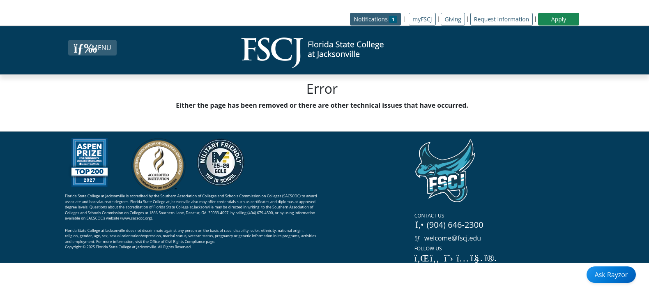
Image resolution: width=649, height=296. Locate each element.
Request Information (501, 19)
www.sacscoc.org (136, 218)
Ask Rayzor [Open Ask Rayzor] (611, 274)
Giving (452, 19)
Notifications (377, 18)
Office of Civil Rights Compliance (177, 241)
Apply (558, 19)
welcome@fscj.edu (447, 238)
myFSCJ (422, 19)
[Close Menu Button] (92, 48)
